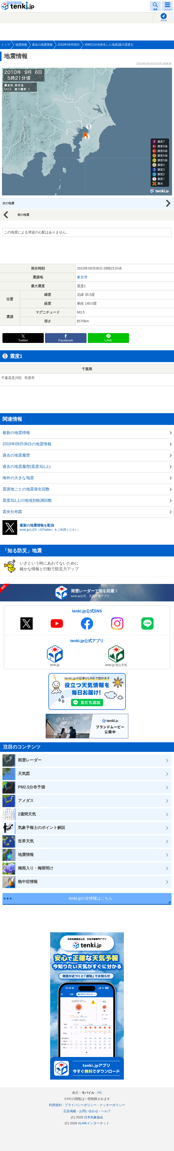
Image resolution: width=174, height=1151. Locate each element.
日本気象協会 (93, 1117)
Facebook (65, 340)
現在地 (164, 20)
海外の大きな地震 (18, 478)
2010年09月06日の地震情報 (26, 444)
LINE (108, 340)
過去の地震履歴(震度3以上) (26, 466)
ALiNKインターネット (93, 1123)
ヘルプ (106, 1111)
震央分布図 (12, 512)
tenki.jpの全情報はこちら (91, 898)
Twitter (23, 340)
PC (100, 1093)
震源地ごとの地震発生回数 (26, 489)
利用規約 (55, 1105)
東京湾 (82, 277)
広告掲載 (69, 1111)
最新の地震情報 (16, 433)
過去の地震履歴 (16, 455)
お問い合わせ (88, 1111)
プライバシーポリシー (81, 1105)
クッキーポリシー (112, 1105)
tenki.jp (18, 6)
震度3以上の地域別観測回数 (27, 500)
